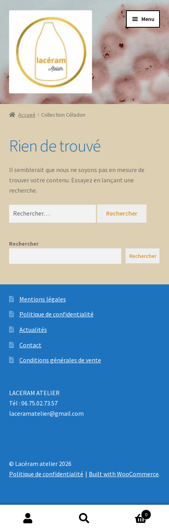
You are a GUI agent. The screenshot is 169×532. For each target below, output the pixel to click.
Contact (30, 345)
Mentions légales (42, 299)
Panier (132, 513)
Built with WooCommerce (124, 474)
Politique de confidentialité (56, 314)
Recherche (84, 518)
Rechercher (24, 243)
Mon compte (28, 518)
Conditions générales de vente (60, 360)
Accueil (26, 114)
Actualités (33, 329)
